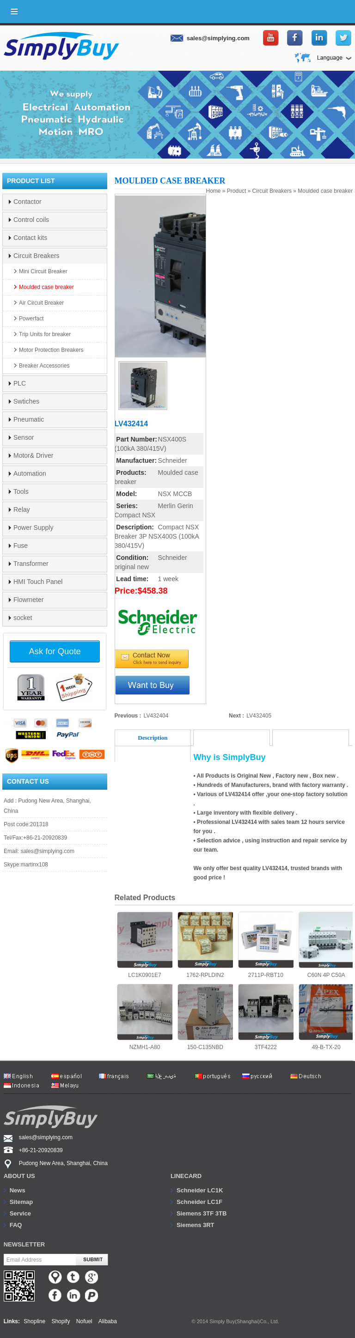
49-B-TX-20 (326, 1017)
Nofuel (84, 1321)
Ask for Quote (55, 651)
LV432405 (258, 715)
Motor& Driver (33, 455)
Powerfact (31, 318)
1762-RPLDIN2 (205, 945)
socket (22, 617)
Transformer (31, 563)
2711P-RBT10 (266, 945)
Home (213, 191)
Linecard (186, 1175)
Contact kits (30, 237)
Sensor (23, 437)
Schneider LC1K (200, 1190)
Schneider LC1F (199, 1201)
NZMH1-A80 (144, 1017)
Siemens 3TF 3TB (201, 1213)
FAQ (16, 1224)
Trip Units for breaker (45, 334)
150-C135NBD (205, 1017)
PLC (19, 383)
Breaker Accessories (44, 365)
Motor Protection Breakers (51, 350)
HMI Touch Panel (37, 581)
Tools (21, 491)
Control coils (31, 219)
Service (20, 1213)
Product (236, 191)
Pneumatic (28, 419)
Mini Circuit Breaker (43, 271)
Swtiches (26, 401)
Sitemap (21, 1201)
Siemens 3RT (195, 1224)
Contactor (27, 201)
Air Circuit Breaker (41, 303)
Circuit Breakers (272, 191)
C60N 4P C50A (326, 945)
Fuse (20, 545)
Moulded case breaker (325, 191)
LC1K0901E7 (144, 945)
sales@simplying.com (47, 851)
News (17, 1190)
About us (19, 1175)
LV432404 (156, 715)
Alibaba (107, 1321)
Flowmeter (28, 599)
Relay (21, 509)
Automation (29, 473)
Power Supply (33, 527)
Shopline (34, 1321)
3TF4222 (266, 1017)
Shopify (60, 1321)
